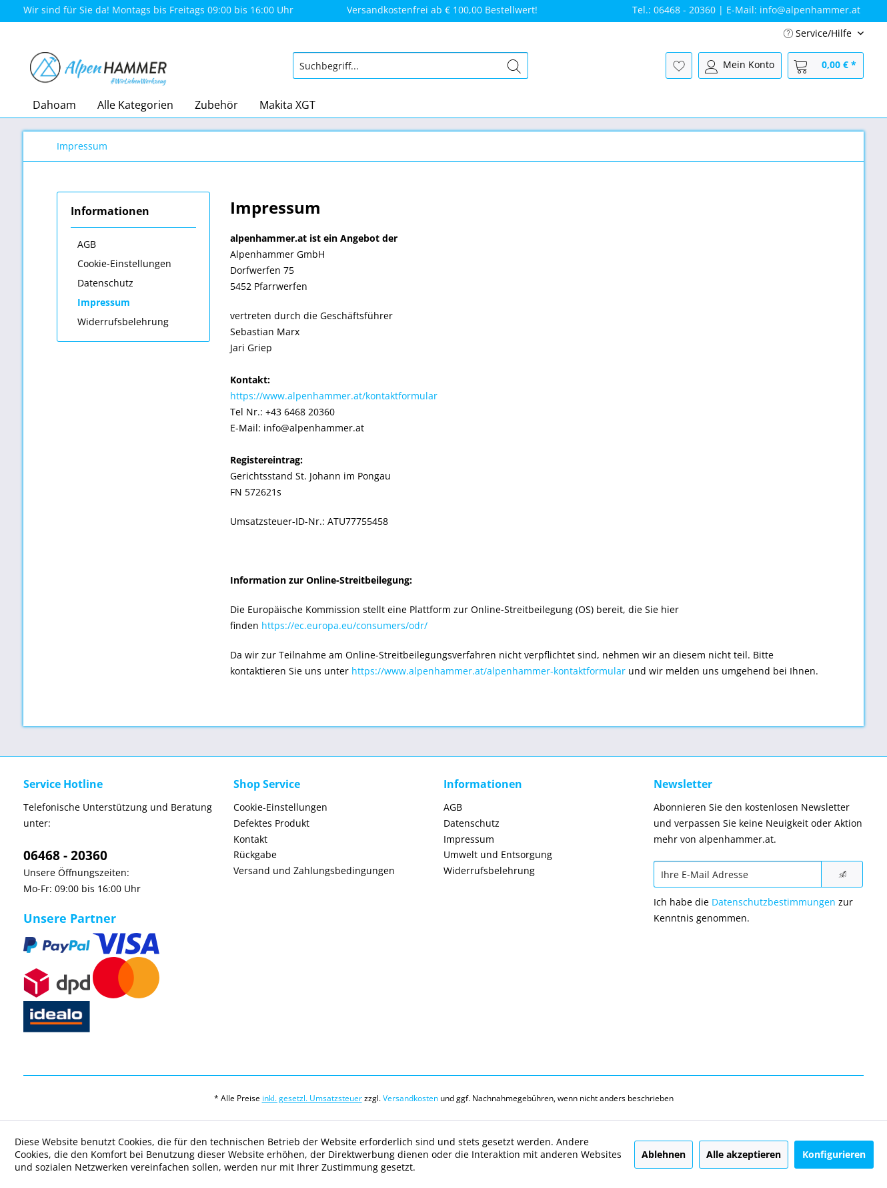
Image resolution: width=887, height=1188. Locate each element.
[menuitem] (410, 65)
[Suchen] (514, 65)
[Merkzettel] (679, 65)
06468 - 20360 (65, 855)
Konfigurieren (834, 1154)
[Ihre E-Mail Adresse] (738, 874)
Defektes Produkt (271, 823)
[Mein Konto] (740, 65)
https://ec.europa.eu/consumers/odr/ (344, 625)
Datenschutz (105, 282)
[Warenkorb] (826, 65)
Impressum (103, 302)
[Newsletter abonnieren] (842, 874)
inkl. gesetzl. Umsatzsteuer (312, 1098)
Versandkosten (410, 1098)
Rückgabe (255, 854)
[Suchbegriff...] (410, 65)
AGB (86, 244)
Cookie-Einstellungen (124, 263)
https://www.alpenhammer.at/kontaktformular (333, 395)
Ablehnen (664, 1154)
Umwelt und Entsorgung (498, 854)
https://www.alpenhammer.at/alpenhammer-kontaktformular (488, 670)
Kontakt (250, 839)
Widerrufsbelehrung (123, 321)
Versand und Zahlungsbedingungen (314, 870)
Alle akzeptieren (743, 1154)
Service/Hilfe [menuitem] (819, 33)
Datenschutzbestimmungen (774, 902)
